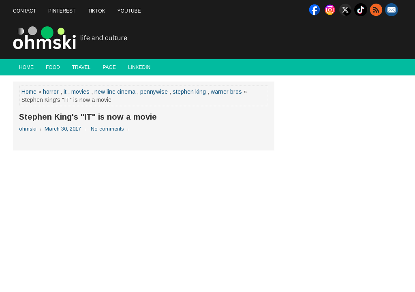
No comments (107, 129)
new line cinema (114, 91)
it (65, 91)
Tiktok (96, 11)
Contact (24, 11)
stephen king (189, 91)
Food (53, 67)
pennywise (154, 91)
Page (109, 67)
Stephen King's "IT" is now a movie (88, 116)
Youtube (129, 11)
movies (80, 91)
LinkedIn (139, 67)
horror (51, 91)
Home (26, 67)
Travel (81, 67)
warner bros (226, 91)
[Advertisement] (307, 38)
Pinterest (61, 11)
